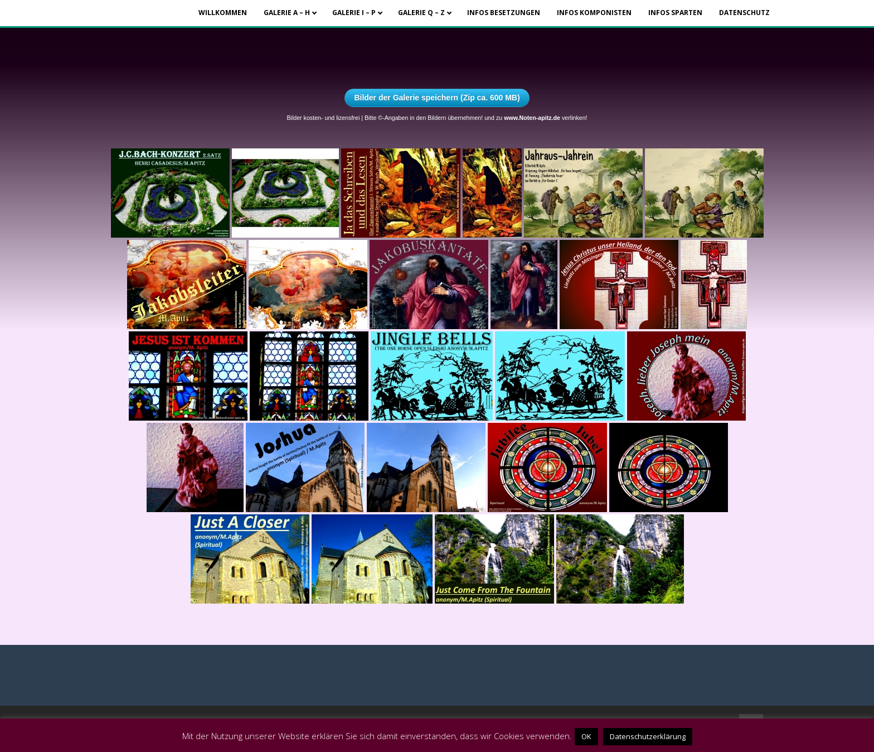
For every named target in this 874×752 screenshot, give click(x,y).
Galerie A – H (287, 12)
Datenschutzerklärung (648, 736)
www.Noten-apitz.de (532, 117)
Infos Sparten (675, 12)
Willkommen (222, 12)
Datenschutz (744, 12)
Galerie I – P (354, 12)
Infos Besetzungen (503, 12)
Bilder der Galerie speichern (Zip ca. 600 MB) (436, 97)
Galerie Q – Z (421, 12)
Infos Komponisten (594, 12)
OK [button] (586, 736)
